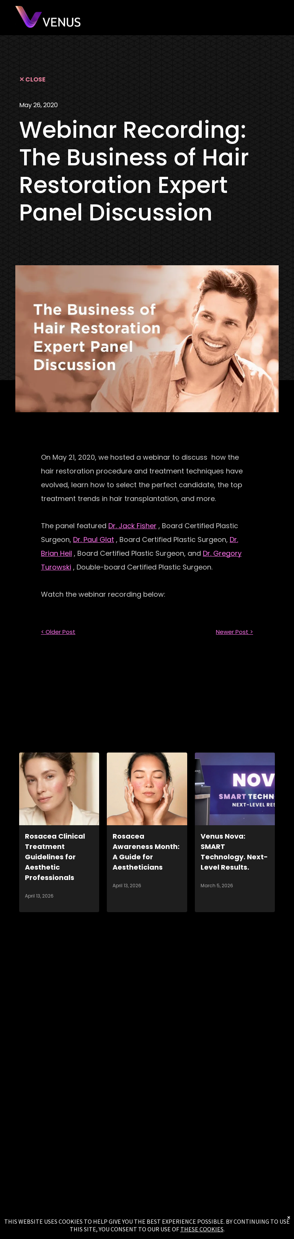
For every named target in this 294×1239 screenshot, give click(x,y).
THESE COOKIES (202, 1229)
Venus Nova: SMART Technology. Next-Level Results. (234, 851)
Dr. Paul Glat (93, 539)
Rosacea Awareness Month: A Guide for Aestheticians (146, 851)
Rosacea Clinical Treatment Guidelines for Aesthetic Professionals (55, 856)
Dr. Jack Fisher (132, 526)
